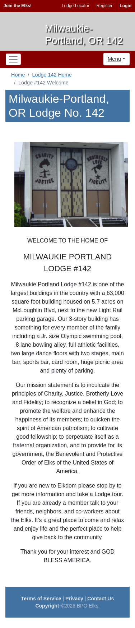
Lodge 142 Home (51, 75)
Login (125, 5)
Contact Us (100, 598)
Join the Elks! (18, 5)
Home (18, 75)
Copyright (47, 606)
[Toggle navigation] (13, 59)
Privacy (74, 598)
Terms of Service (41, 598)
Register (105, 5)
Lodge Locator (75, 5)
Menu (114, 59)
